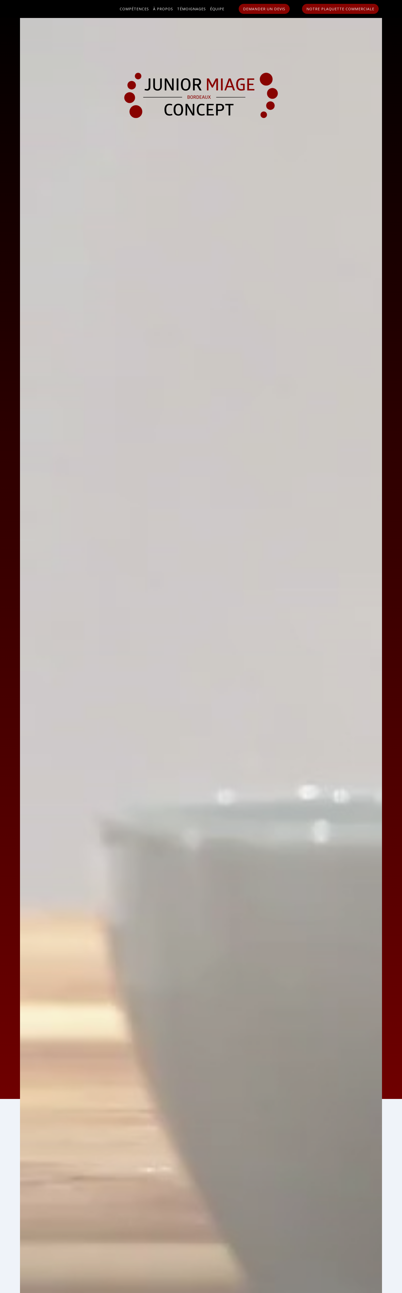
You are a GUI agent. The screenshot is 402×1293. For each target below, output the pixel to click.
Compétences (134, 8)
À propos (163, 8)
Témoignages (191, 8)
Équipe (217, 8)
